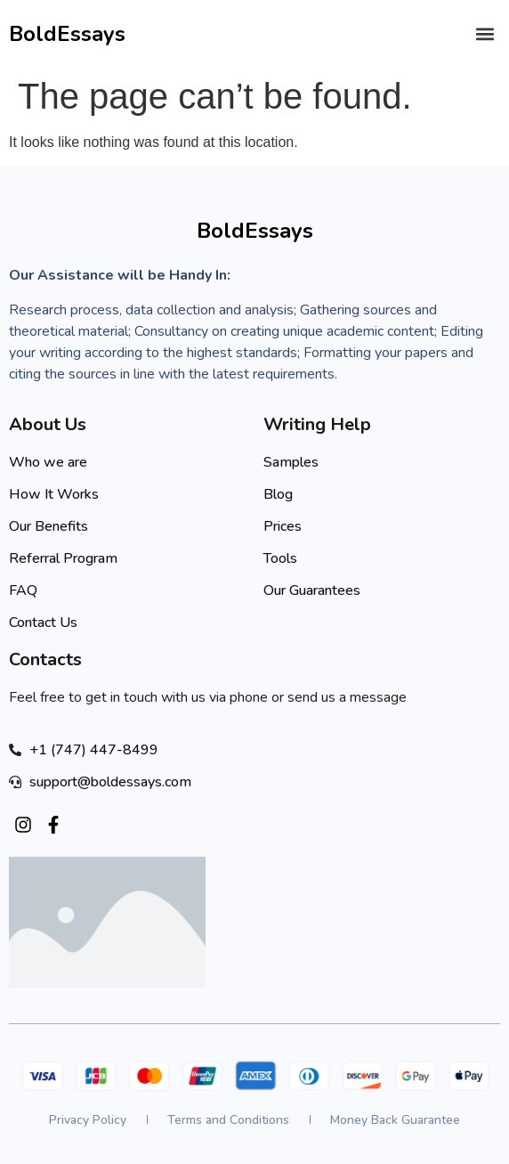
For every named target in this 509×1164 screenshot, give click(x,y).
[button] (485, 34)
